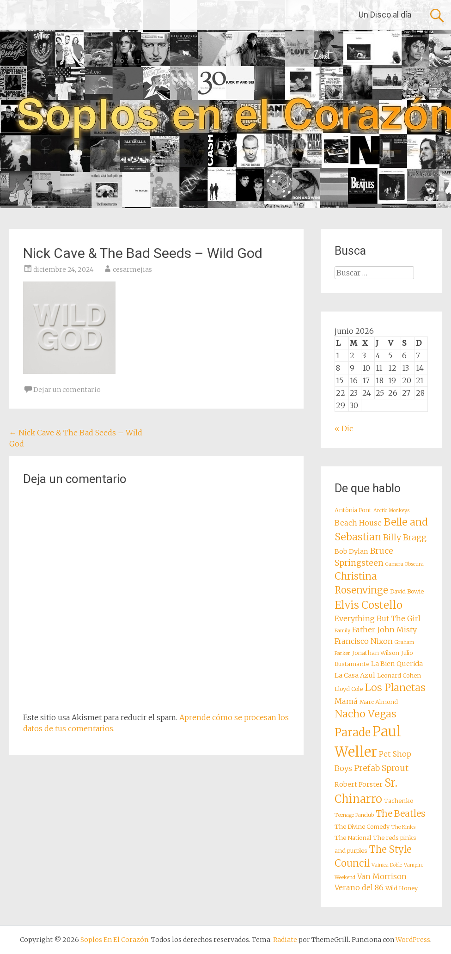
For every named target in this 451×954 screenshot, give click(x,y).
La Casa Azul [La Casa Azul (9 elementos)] (355, 675)
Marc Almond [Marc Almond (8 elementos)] (379, 701)
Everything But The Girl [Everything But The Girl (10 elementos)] (378, 618)
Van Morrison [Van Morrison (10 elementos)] (382, 876)
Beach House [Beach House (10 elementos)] (358, 522)
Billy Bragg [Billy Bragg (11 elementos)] (405, 537)
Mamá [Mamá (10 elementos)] (346, 701)
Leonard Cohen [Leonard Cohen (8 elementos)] (399, 675)
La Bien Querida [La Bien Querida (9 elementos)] (397, 664)
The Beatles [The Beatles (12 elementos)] (401, 813)
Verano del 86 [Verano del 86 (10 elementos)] (359, 887)
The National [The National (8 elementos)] (353, 837)
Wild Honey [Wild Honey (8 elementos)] (401, 888)
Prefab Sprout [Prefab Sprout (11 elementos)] (381, 768)
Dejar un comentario (67, 389)
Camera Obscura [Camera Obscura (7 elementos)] (404, 564)
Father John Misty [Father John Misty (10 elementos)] (384, 629)
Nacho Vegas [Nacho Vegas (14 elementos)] (365, 714)
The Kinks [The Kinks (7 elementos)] (403, 827)
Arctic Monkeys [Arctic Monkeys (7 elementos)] (391, 511)
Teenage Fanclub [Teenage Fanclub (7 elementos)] (354, 815)
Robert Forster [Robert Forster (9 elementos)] (359, 784)
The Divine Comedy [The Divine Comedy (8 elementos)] (362, 826)
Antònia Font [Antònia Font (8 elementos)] (353, 510)
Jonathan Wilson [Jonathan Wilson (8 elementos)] (375, 652)
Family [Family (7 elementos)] (342, 631)
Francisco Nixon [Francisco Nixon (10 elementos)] (364, 641)
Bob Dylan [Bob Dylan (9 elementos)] (351, 551)
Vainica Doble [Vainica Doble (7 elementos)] (387, 865)
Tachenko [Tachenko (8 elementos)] (398, 800)
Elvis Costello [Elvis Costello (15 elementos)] (368, 605)
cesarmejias (132, 269)
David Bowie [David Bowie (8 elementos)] (407, 591)
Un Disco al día (385, 14)
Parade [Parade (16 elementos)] (353, 732)
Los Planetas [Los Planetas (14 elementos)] (395, 687)
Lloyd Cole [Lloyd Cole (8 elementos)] (349, 688)
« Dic (344, 428)
